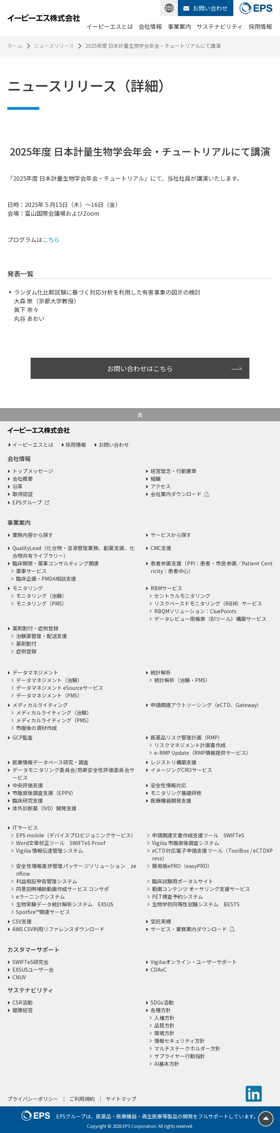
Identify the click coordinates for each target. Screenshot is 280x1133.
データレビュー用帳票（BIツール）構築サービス (210, 618)
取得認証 (22, 494)
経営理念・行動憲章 (174, 471)
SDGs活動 (162, 1002)
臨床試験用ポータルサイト (182, 881)
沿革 (17, 486)
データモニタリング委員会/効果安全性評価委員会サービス (73, 773)
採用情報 (260, 26)
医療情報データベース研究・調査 (50, 762)
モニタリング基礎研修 (176, 792)
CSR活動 (22, 1002)
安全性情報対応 (168, 785)
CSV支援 (22, 921)
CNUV (19, 977)
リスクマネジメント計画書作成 (190, 745)
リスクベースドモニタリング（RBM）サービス (208, 603)
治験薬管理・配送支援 (41, 636)
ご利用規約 (82, 1098)
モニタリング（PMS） (41, 603)
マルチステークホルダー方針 (187, 1048)
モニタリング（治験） (41, 595)
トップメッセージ (32, 471)
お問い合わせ (205, 8)
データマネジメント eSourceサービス (59, 687)
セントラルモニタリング (182, 595)
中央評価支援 (27, 785)
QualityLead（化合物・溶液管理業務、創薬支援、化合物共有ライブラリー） (73, 551)
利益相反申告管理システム (46, 881)
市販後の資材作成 (36, 727)
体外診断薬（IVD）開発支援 (44, 808)
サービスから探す (171, 534)
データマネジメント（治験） (49, 680)
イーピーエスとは (109, 26)
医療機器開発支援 (171, 800)
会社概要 (22, 478)
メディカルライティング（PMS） (54, 720)
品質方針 (164, 1025)
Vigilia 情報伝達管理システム (49, 850)
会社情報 (150, 26)
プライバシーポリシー (32, 1098)
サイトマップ (121, 1098)
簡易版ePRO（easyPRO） (182, 865)
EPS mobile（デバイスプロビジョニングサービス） (76, 835)
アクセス (161, 486)
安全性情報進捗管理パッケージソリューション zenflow (76, 869)
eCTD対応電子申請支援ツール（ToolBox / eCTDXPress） (212, 854)
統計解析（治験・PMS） (182, 680)
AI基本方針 (166, 1063)
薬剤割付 (26, 643)
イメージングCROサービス (181, 769)
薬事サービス (31, 571)
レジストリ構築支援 (174, 762)
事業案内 (179, 26)
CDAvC (159, 969)
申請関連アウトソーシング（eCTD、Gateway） (206, 704)
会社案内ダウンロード (176, 494)
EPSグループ (27, 502)
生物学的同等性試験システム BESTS (196, 904)
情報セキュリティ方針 (179, 1040)
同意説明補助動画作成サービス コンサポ (62, 888)
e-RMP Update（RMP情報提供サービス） (202, 752)
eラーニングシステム (40, 896)
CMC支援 (161, 548)
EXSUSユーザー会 (33, 969)
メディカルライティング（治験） (54, 712)
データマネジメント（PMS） (49, 695)
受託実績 (161, 921)
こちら (51, 239)
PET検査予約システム (177, 896)
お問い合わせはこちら (140, 368)
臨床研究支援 (27, 800)
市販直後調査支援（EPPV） (44, 792)
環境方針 (164, 1033)
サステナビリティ (220, 26)
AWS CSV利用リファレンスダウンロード (58, 929)
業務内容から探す (32, 534)
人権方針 (164, 1017)
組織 (156, 478)
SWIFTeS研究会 (30, 961)
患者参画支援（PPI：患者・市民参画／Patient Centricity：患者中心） (212, 567)
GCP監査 (22, 737)
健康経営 (22, 1010)
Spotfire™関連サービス (43, 911)
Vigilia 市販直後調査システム (185, 842)
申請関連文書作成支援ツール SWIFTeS (198, 835)
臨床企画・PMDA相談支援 (46, 578)
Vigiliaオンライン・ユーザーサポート (194, 961)
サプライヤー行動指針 (179, 1056)
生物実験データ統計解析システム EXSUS (64, 904)
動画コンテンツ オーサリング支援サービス (201, 888)
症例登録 (26, 651)
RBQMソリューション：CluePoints (195, 611)
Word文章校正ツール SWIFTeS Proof (60, 842)
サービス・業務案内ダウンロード (189, 929)
